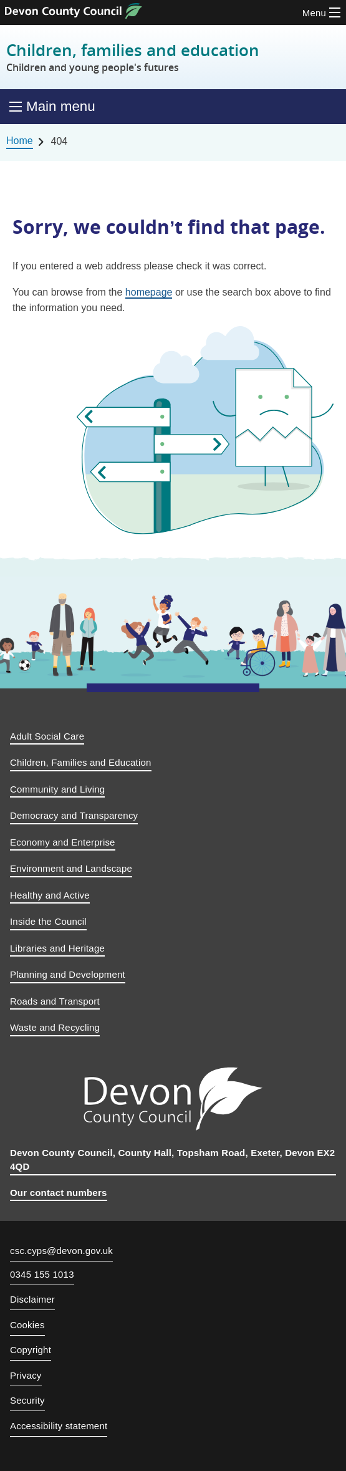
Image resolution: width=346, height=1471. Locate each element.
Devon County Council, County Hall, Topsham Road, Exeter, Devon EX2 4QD (172, 1159)
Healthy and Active (50, 895)
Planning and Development (67, 974)
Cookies (27, 1324)
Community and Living (57, 789)
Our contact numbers (58, 1192)
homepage (149, 292)
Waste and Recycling (55, 1027)
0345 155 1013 (42, 1275)
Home (19, 140)
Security (27, 1400)
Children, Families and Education (80, 762)
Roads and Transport (55, 1001)
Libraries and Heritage (57, 948)
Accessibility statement (58, 1425)
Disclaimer (32, 1299)
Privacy (26, 1375)
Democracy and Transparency (74, 815)
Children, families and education (132, 57)
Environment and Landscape (71, 868)
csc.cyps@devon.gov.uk (61, 1250)
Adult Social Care (47, 736)
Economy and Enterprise (62, 842)
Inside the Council (48, 921)
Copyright (30, 1349)
